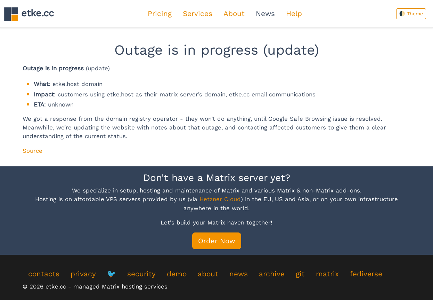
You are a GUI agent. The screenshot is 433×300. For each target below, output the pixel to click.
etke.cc (29, 14)
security (141, 274)
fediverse (366, 274)
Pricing (160, 13)
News (265, 13)
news (238, 274)
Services (197, 13)
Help (294, 13)
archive (272, 274)
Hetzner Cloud (220, 199)
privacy (83, 274)
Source (32, 150)
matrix (327, 274)
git (300, 274)
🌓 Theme (411, 13)
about (208, 274)
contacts (43, 274)
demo (177, 274)
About (234, 13)
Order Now (216, 241)
